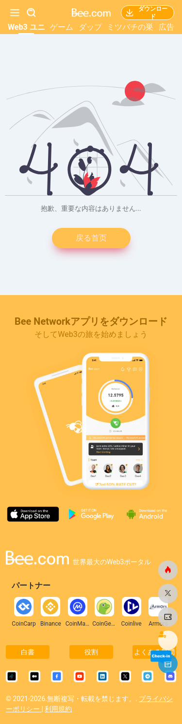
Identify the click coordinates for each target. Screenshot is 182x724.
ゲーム (61, 27)
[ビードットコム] (168, 570)
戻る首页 (91, 237)
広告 (166, 27)
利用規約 (58, 709)
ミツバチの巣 (130, 27)
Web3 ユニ (26, 27)
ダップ (90, 27)
